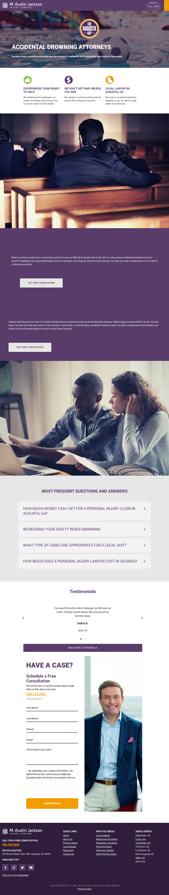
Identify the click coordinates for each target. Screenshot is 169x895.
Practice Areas (70, 843)
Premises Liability (105, 850)
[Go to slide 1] (81, 639)
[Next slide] (142, 618)
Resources (68, 850)
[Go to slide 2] (82, 638)
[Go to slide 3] (84, 638)
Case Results (69, 846)
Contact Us (68, 854)
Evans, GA (141, 839)
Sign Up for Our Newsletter (15, 875)
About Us (67, 839)
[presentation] (48, 790)
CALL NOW (153, 6)
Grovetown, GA (143, 843)
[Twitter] (22, 867)
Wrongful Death (104, 846)
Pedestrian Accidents (106, 843)
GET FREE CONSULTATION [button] (41, 283)
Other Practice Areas (106, 854)
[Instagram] (14, 867)
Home (66, 835)
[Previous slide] (23, 618)
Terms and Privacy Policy (38, 781)
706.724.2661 (36, 694)
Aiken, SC (140, 857)
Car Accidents (103, 835)
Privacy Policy (85, 889)
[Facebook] (5, 867)
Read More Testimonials (82, 647)
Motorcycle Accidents (107, 839)
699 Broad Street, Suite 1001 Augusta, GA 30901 (26, 854)
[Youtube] (31, 867)
